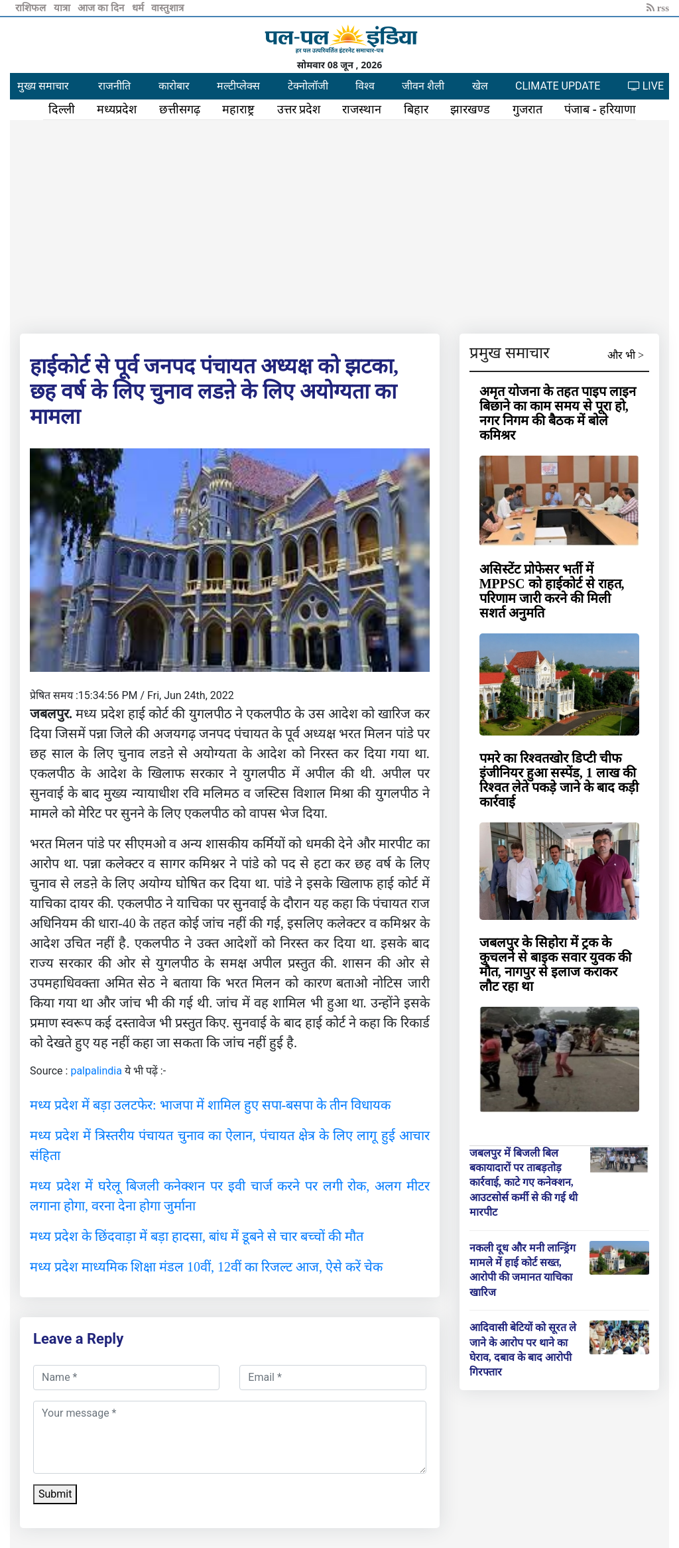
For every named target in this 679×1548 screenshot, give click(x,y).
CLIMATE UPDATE (557, 86)
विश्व (365, 86)
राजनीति (114, 86)
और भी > (625, 355)
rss (658, 8)
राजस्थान (361, 109)
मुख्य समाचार (43, 86)
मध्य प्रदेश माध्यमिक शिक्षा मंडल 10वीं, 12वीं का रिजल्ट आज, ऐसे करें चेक (206, 1266)
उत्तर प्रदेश (299, 109)
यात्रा (63, 8)
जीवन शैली (423, 86)
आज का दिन (102, 8)
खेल (480, 86)
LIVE (646, 86)
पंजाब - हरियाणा (600, 109)
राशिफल (31, 8)
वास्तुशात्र (167, 8)
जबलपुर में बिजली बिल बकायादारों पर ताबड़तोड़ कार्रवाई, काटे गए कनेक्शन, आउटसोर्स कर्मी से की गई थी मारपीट (523, 1182)
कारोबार (174, 86)
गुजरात (527, 109)
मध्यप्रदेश (117, 109)
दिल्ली (61, 109)
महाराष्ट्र (238, 109)
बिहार (416, 109)
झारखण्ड (470, 109)
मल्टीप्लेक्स (238, 86)
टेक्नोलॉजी (308, 86)
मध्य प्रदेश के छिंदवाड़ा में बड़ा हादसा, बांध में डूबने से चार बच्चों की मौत (196, 1236)
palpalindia (96, 1070)
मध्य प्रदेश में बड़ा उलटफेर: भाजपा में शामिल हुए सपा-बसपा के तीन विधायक (210, 1105)
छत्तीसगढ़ (179, 109)
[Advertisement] (339, 224)
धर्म (139, 8)
